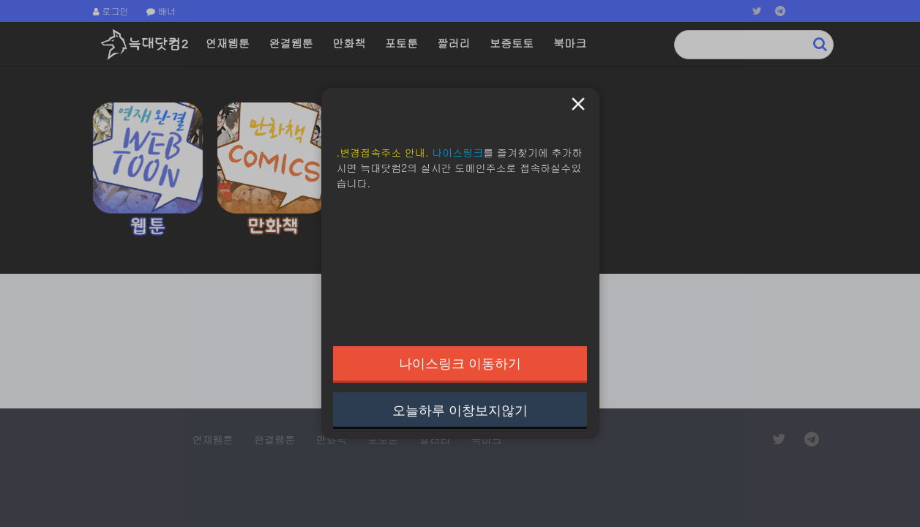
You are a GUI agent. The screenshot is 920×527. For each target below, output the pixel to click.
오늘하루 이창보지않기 (460, 410)
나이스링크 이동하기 (460, 363)
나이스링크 (457, 152)
